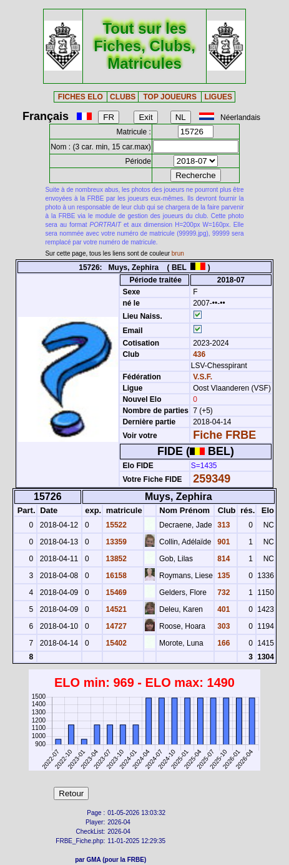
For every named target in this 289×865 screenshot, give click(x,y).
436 (198, 354)
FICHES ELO (80, 96)
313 (222, 525)
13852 (115, 558)
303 (222, 626)
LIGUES (218, 96)
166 (222, 643)
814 (222, 558)
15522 (115, 525)
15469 (115, 592)
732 (222, 592)
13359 (115, 542)
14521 (115, 609)
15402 (115, 643)
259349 (211, 478)
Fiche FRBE (224, 435)
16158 (115, 575)
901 (222, 542)
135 (222, 575)
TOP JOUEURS (170, 96)
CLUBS (122, 96)
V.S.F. (202, 376)
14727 (115, 626)
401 (222, 609)
